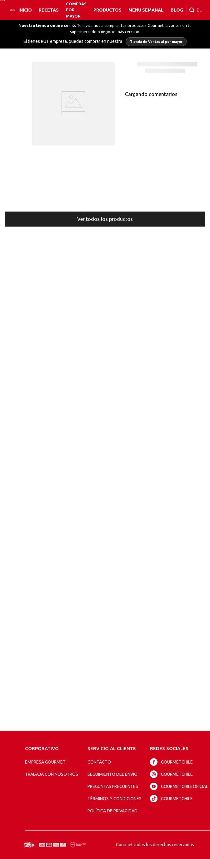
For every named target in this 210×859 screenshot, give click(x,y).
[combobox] (196, 10)
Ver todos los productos (105, 219)
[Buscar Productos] (193, 10)
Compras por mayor (76, 10)
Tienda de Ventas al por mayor (156, 41)
